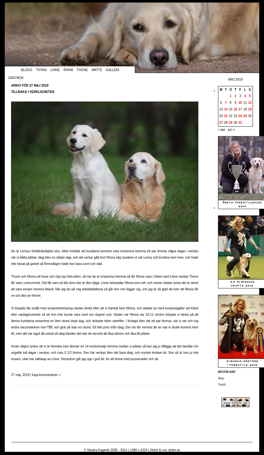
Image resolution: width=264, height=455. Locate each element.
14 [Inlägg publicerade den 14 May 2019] (226, 109)
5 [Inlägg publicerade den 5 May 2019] (250, 96)
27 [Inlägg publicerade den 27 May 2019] (221, 122)
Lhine (55, 70)
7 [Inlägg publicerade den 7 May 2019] (226, 102)
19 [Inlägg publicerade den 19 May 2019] (250, 109)
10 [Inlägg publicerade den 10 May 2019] (240, 102)
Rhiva (68, 70)
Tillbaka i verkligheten (32, 92)
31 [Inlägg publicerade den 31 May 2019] (240, 122)
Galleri (112, 70)
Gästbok (15, 78)
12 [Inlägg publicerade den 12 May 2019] (250, 102)
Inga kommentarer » (46, 375)
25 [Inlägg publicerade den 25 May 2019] (245, 116)
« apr (221, 129)
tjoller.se (174, 450)
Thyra (41, 70)
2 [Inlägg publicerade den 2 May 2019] (235, 96)
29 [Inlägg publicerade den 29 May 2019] (230, 122)
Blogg (26, 70)
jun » (231, 129)
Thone (82, 70)
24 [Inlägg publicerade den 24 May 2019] (240, 116)
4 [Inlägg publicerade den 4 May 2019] (245, 96)
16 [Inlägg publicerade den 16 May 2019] (235, 109)
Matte (97, 70)
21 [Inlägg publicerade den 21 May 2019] (226, 116)
